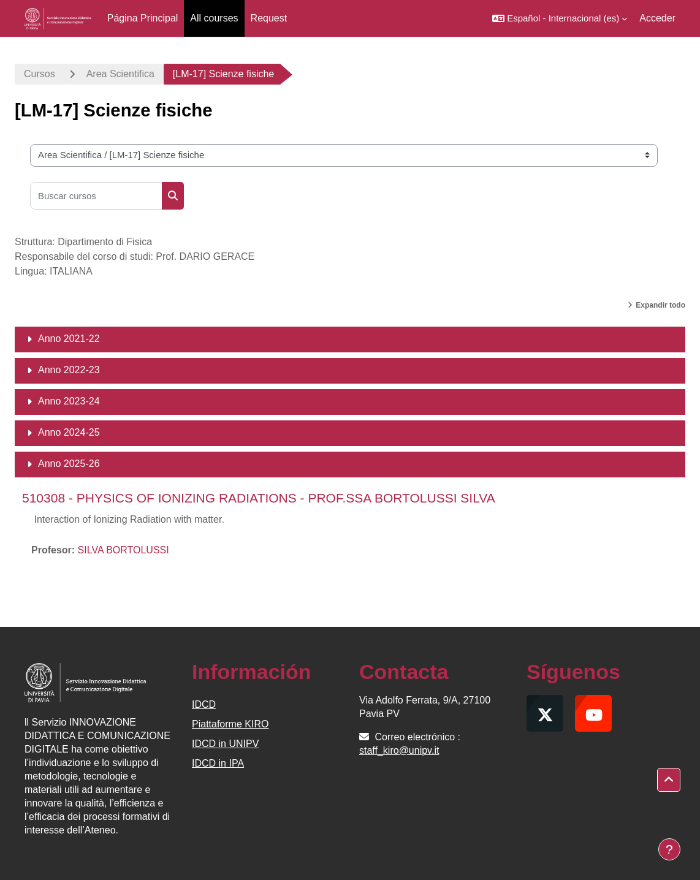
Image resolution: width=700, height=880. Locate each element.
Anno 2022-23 (69, 370)
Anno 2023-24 (69, 401)
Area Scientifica (120, 74)
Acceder (657, 18)
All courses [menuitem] (214, 18)
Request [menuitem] (269, 18)
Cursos (39, 74)
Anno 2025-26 (69, 463)
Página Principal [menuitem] (142, 18)
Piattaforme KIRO (230, 724)
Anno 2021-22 (69, 338)
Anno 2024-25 (69, 432)
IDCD (204, 704)
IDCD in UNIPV (225, 743)
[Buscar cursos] (96, 196)
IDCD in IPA (218, 763)
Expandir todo (660, 305)
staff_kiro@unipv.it (399, 750)
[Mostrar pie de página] (669, 849)
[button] (559, 18)
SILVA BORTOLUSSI (123, 550)
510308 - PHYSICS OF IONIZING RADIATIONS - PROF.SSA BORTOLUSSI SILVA (258, 498)
